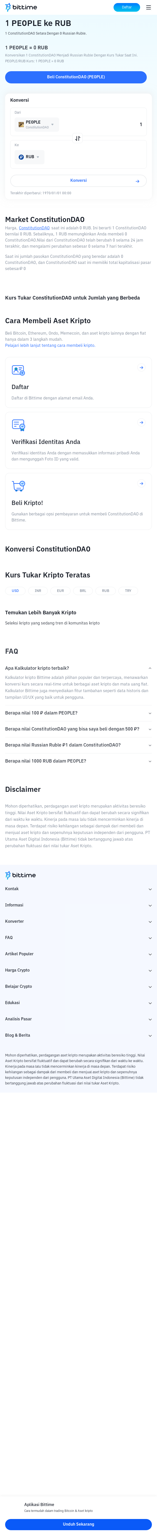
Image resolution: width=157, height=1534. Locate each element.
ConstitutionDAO (34, 228)
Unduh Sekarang (78, 1525)
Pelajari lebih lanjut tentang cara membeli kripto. (50, 346)
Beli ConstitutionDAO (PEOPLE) (76, 77)
